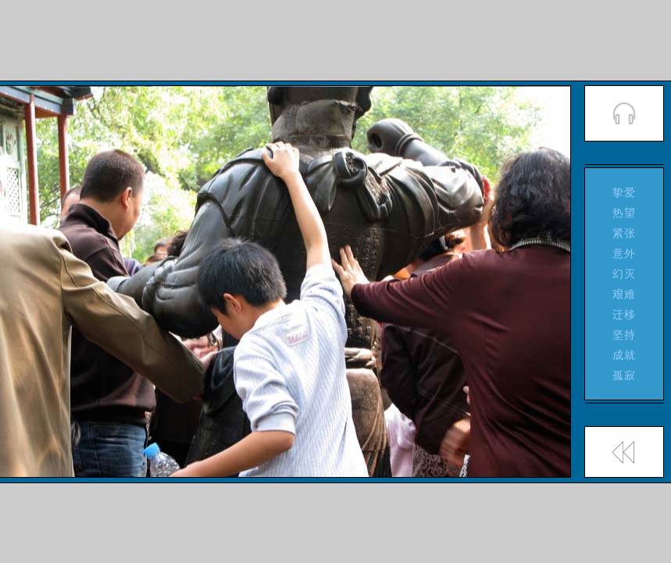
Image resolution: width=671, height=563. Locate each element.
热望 (624, 212)
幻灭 (624, 273)
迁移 (624, 314)
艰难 (624, 294)
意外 (624, 253)
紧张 (624, 233)
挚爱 (624, 192)
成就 (624, 355)
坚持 (624, 334)
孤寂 (624, 375)
